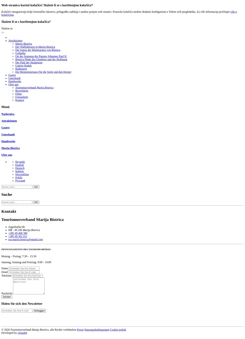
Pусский (20, 180)
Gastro (12, 75)
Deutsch (19, 168)
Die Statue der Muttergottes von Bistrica (37, 50)
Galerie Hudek (23, 65)
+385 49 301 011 (17, 236)
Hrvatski (20, 161)
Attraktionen (9, 120)
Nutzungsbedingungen (96, 332)
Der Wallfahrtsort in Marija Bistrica (35, 46)
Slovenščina (22, 174)
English (19, 164)
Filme (18, 93)
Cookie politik (118, 332)
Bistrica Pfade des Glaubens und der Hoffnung (41, 59)
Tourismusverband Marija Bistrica (34, 87)
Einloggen (39, 314)
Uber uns (6, 154)
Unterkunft (14, 78)
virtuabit (22, 335)
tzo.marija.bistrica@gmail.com (25, 239)
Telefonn (6, 275)
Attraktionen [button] (15, 40)
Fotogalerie (21, 96)
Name (4, 268)
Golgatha (20, 53)
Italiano (19, 171)
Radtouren (21, 68)
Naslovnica (7, 114)
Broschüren (21, 90)
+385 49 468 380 (17, 233)
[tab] (122, 114)
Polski (18, 177)
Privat (80, 332)
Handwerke (14, 81)
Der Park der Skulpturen (28, 62)
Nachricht (6, 296)
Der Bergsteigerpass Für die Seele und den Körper (43, 71)
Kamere (19, 100)
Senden (7, 300)
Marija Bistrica (23, 43)
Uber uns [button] (13, 84)
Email (4, 271)
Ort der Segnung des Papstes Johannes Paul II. (41, 56)
